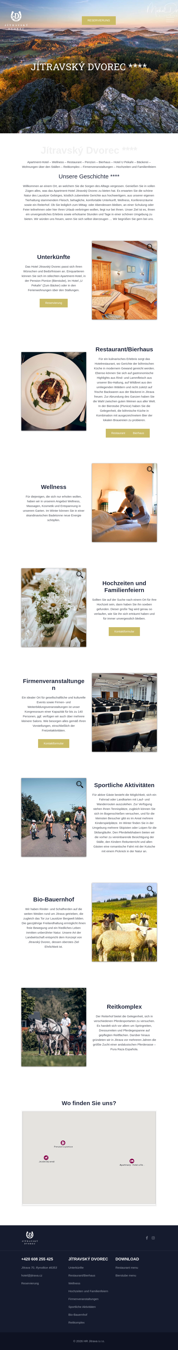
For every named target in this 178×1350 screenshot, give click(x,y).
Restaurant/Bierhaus (81, 1275)
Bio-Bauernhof (77, 1314)
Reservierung (30, 1283)
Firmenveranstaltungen (83, 1299)
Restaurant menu (127, 1267)
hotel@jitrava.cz (31, 1275)
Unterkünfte (76, 1267)
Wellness (74, 1283)
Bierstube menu (126, 1275)
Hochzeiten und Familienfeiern (88, 1291)
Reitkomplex (76, 1322)
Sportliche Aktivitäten (82, 1306)
